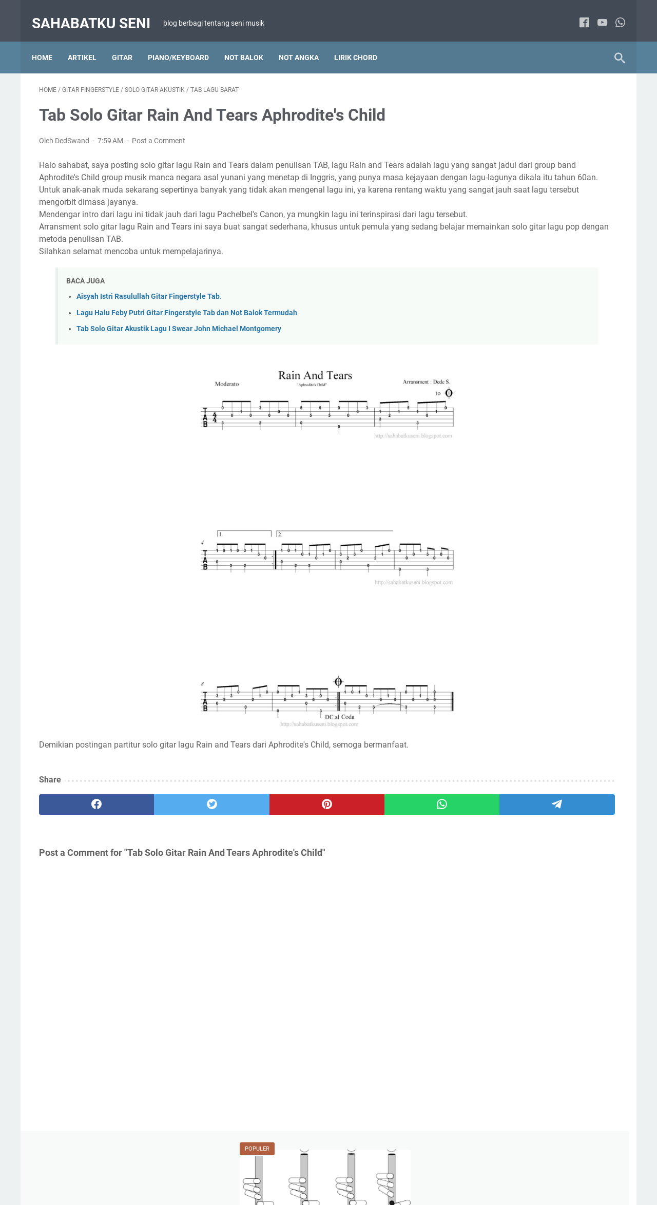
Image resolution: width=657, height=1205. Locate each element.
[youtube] (595, 13)
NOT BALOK (250, 40)
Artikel (89, 40)
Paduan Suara (492, 684)
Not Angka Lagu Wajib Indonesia (521, 608)
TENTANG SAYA (258, 1168)
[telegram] (388, 819)
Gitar (129, 40)
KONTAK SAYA (432, 1168)
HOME (212, 1168)
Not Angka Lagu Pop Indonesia (518, 589)
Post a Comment (158, 130)
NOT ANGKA (306, 40)
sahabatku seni (98, 12)
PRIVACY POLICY (371, 1168)
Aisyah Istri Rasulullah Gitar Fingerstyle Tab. (149, 311)
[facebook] (577, 13)
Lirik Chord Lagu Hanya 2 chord (519, 494)
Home (49, 40)
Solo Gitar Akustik (497, 858)
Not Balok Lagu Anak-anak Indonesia (528, 780)
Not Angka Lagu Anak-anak (513, 761)
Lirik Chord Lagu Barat (563, 475)
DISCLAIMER (313, 1168)
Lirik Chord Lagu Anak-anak (513, 742)
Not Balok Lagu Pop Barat (510, 627)
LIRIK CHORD (362, 40)
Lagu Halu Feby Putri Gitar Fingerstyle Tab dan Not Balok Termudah (186, 327)
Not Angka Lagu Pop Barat (512, 570)
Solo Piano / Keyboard (562, 684)
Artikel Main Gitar (496, 839)
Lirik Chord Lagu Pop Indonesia (519, 532)
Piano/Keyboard (185, 40)
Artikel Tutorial (492, 475)
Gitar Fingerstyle (562, 839)
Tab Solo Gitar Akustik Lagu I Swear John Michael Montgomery (178, 343)
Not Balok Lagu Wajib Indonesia (519, 665)
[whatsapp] (613, 13)
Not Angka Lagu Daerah (507, 551)
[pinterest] (233, 819)
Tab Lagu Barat (562, 858)
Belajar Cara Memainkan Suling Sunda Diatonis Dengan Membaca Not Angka (534, 192)
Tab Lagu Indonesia (500, 877)
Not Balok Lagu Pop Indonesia (517, 646)
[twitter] (155, 819)
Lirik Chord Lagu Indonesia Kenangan (529, 513)
